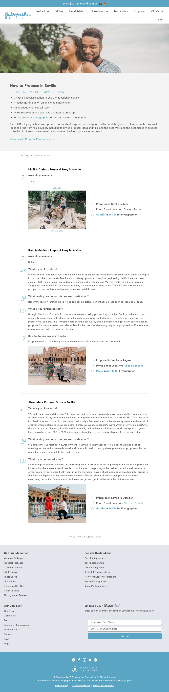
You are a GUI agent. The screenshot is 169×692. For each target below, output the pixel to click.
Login (160, 19)
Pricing (59, 11)
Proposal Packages (13, 562)
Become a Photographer (16, 624)
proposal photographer (35, 117)
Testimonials (121, 11)
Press (6, 620)
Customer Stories (13, 567)
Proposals (140, 11)
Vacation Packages (13, 558)
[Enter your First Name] (125, 622)
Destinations (42, 11)
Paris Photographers (94, 558)
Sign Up (125, 636)
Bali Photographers (94, 562)
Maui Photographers (95, 567)
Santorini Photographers (97, 572)
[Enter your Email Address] (125, 629)
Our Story (9, 610)
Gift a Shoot (10, 581)
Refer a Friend (11, 590)
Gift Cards (157, 11)
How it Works (100, 11)
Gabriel (100, 214)
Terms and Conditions (103, 685)
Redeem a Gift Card (14, 585)
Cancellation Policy (81, 685)
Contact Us (10, 615)
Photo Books (10, 576)
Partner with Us (12, 629)
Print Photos (10, 572)
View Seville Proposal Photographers (32, 139)
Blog (6, 643)
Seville (112, 214)
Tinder (32, 181)
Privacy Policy (61, 685)
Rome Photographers (95, 585)
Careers (8, 634)
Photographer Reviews (16, 595)
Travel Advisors (78, 11)
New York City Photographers (100, 576)
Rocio (99, 371)
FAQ (6, 638)
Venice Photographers (95, 581)
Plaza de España (134, 365)
